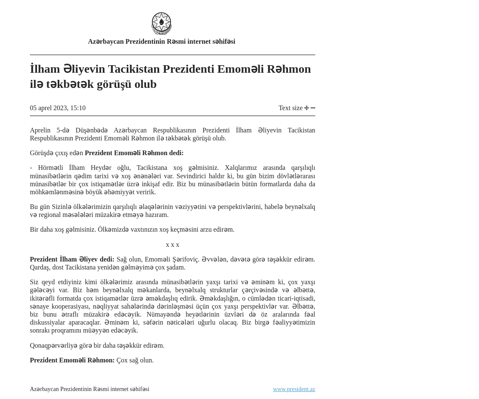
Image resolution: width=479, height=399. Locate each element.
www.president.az (294, 389)
